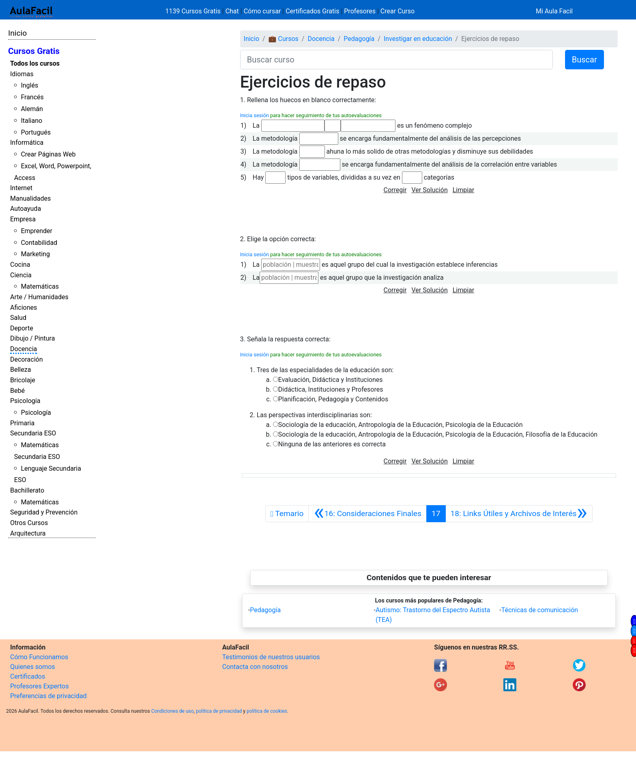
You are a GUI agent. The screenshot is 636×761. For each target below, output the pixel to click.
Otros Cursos (29, 523)
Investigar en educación (418, 39)
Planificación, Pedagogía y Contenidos (333, 399)
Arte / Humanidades (39, 297)
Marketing (35, 254)
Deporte (21, 328)
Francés (32, 97)
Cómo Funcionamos (39, 657)
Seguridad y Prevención (43, 512)
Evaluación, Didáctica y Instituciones (330, 380)
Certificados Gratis (312, 11)
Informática (26, 142)
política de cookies (267, 711)
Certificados (27, 676)
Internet (21, 188)
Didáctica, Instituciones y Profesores (330, 389)
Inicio (17, 33)
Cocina (20, 264)
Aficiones (23, 307)
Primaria (22, 423)
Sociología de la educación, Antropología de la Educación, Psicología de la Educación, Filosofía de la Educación (437, 434)
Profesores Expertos (39, 686)
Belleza (20, 369)
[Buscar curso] (396, 59)
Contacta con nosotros (255, 667)
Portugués (36, 132)
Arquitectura (27, 533)
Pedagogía (359, 39)
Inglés (29, 85)
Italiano (31, 120)
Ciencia (21, 275)
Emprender (36, 231)
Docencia (23, 349)
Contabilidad (39, 243)
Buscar (584, 59)
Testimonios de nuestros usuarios (271, 657)
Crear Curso (397, 11)
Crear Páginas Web (48, 154)
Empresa (23, 219)
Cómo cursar (262, 11)
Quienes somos (32, 667)
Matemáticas (40, 286)
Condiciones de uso (172, 711)
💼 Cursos (284, 39)
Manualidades (30, 198)
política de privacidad (219, 711)
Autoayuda (25, 208)
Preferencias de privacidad (48, 696)
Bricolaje (22, 380)
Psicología (25, 401)
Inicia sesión (254, 115)
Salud (18, 318)
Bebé (17, 390)
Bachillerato (27, 490)
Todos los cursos (35, 63)
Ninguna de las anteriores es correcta (332, 444)
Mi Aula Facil (554, 11)
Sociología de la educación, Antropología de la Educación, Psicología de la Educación (400, 425)
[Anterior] (367, 513)
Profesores (360, 11)
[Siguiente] (519, 513)
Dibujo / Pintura (32, 338)
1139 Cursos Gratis (193, 11)
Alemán (32, 109)
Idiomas (21, 74)
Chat (232, 11)
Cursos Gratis (34, 51)
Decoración (26, 359)
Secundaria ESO (33, 433)
